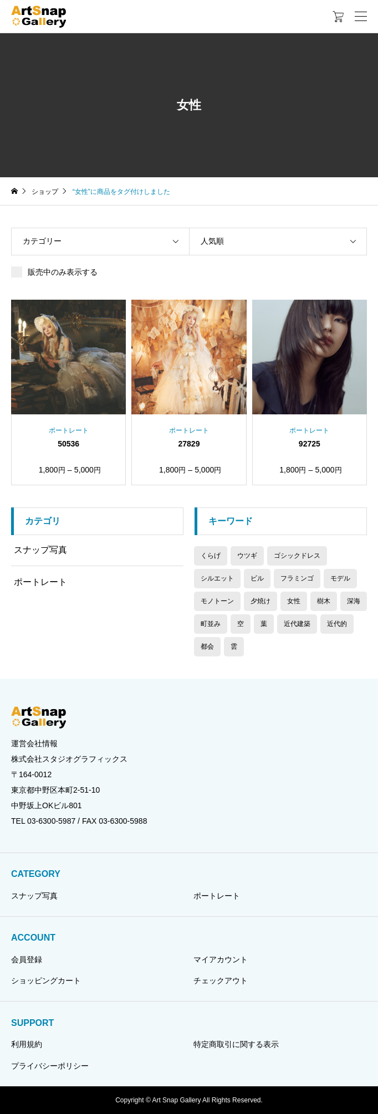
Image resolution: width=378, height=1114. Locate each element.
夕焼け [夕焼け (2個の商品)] (260, 601)
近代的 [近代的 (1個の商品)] (337, 624)
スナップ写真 (40, 550)
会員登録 (26, 959)
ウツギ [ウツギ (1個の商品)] (247, 555)
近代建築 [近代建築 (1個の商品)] (297, 624)
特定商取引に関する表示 (236, 1044)
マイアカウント (220, 959)
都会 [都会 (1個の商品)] (207, 646)
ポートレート (40, 582)
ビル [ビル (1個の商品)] (257, 578)
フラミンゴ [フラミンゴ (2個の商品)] (297, 578)
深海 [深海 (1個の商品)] (353, 601)
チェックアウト (220, 980)
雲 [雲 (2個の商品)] (234, 646)
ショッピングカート (46, 980)
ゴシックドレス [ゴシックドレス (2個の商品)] (297, 555)
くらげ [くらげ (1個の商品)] (211, 555)
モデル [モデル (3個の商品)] (340, 578)
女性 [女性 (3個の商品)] (293, 601)
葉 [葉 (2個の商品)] (263, 624)
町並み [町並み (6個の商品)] (211, 624)
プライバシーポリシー (50, 1065)
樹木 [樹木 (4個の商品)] (323, 601)
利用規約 (26, 1044)
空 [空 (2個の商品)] (240, 624)
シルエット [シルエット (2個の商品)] (217, 578)
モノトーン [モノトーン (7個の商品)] (217, 601)
